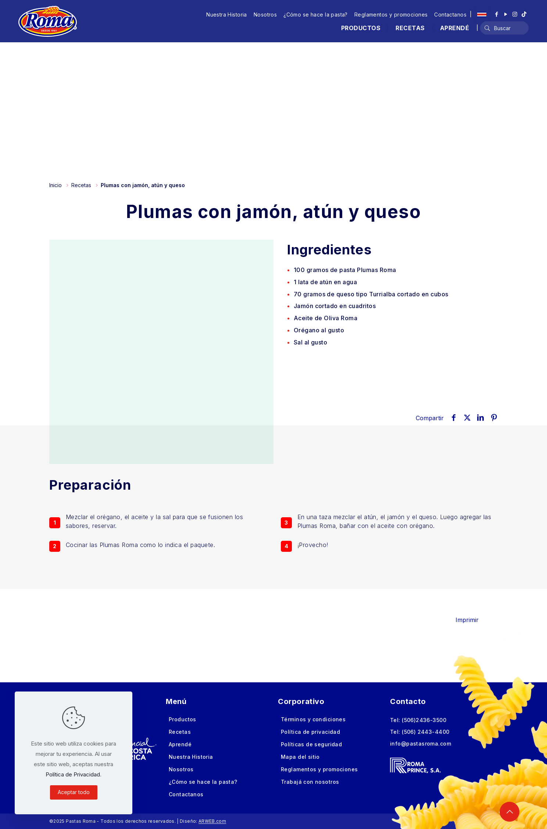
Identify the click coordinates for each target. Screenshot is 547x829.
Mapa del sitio (300, 757)
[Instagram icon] (515, 14)
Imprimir (472, 619)
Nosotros (265, 14)
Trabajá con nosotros (310, 782)
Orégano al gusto (319, 330)
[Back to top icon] (509, 812)
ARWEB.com (212, 821)
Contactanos (450, 14)
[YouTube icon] (505, 14)
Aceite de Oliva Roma (326, 318)
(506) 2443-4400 (425, 732)
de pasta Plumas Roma (345, 270)
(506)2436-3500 (424, 720)
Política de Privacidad (73, 774)
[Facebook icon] (496, 14)
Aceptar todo (74, 792)
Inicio (55, 185)
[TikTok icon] (524, 14)
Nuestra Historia (226, 14)
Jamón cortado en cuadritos (335, 306)
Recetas (81, 185)
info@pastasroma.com (420, 743)
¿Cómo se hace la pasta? (315, 14)
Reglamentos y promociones (391, 14)
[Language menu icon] (481, 14)
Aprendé (180, 744)
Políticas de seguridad (311, 744)
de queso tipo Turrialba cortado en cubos (371, 294)
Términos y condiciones (313, 719)
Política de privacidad (310, 732)
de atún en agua (325, 282)
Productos (182, 719)
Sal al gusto (311, 342)
